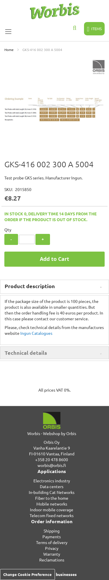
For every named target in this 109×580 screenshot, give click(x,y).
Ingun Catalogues (36, 333)
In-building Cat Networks (51, 492)
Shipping (52, 530)
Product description (30, 286)
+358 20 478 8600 (51, 459)
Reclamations (51, 559)
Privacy (51, 548)
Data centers (51, 486)
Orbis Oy (52, 442)
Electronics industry (51, 480)
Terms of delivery (51, 542)
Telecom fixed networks (52, 515)
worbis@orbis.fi (51, 465)
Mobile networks (51, 503)
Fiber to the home (51, 498)
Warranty (51, 554)
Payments (51, 536)
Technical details (26, 352)
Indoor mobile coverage (51, 509)
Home (9, 49)
